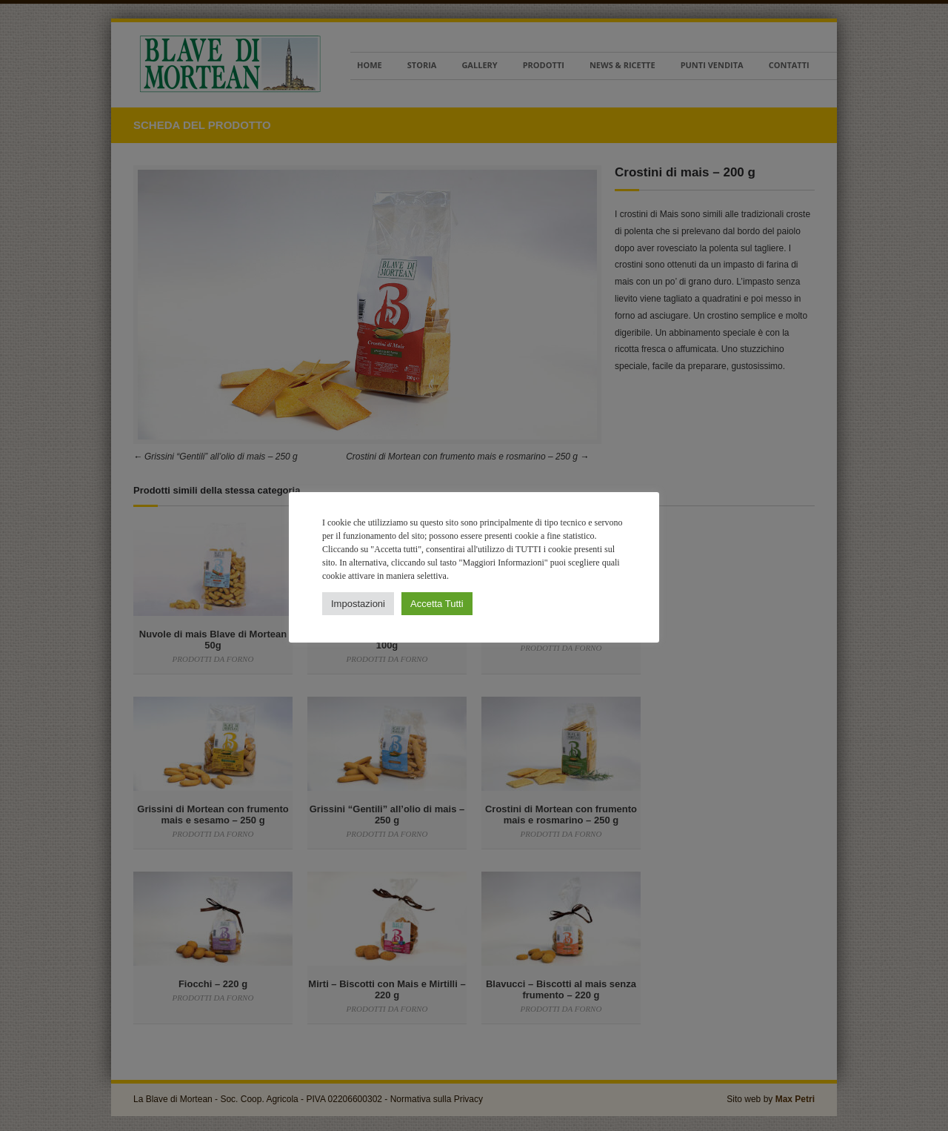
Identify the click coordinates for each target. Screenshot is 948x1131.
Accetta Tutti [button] (437, 603)
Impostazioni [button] (358, 603)
